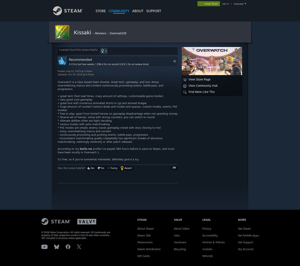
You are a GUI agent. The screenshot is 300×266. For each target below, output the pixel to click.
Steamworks (145, 242)
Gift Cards (143, 256)
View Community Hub (200, 85)
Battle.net (86, 148)
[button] (104, 51)
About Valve (181, 228)
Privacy (206, 228)
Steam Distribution (149, 249)
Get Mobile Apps (248, 235)
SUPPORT (153, 11)
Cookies (207, 249)
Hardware (180, 242)
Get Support (245, 242)
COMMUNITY (119, 11)
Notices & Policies (213, 242)
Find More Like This (199, 92)
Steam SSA (144, 235)
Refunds (207, 256)
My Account (245, 249)
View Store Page (196, 79)
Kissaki (83, 32)
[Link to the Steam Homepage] (68, 14)
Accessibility (210, 235)
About (137, 11)
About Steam (145, 228)
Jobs (177, 235)
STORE (101, 11)
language (239, 3)
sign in (225, 3)
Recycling (180, 249)
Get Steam (244, 228)
